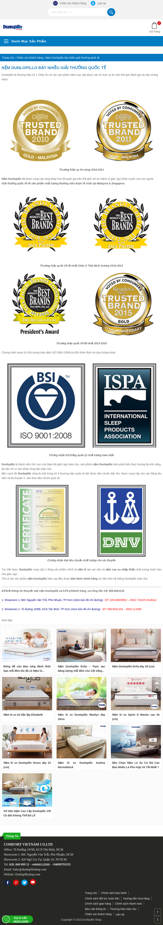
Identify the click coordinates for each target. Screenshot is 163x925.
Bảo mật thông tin (95, 908)
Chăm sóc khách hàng (69, 3)
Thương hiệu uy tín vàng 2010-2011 (81, 169)
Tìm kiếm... (111, 12)
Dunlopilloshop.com (27, 874)
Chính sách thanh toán (128, 903)
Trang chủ (91, 892)
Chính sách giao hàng (98, 903)
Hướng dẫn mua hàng (136, 898)
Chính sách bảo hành (114, 892)
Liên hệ (98, 3)
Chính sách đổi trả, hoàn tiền (102, 898)
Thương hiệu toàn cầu (123, 908)
